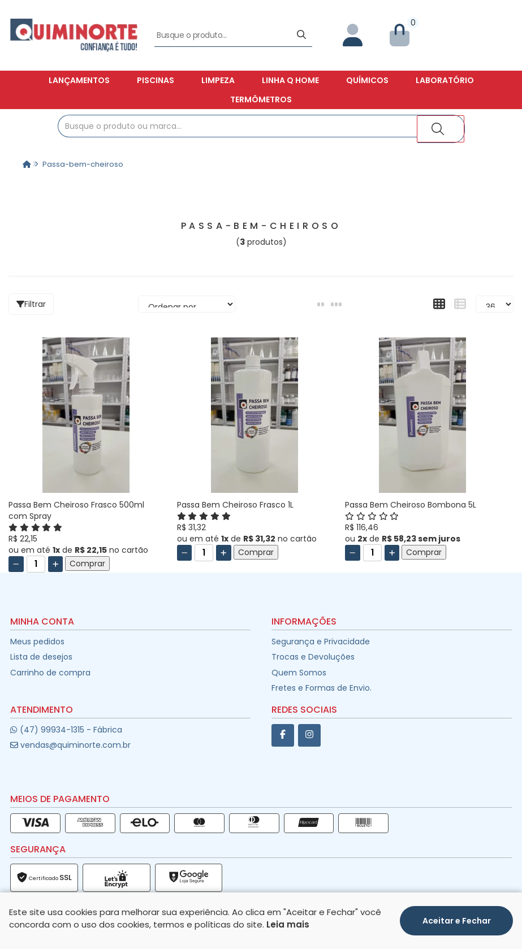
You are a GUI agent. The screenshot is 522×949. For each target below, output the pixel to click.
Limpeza (218, 80)
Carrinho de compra (50, 672)
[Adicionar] (55, 564)
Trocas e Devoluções (313, 656)
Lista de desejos (41, 656)
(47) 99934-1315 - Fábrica (66, 729)
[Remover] (16, 564)
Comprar (87, 563)
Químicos (367, 80)
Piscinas (155, 80)
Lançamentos (79, 80)
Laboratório (445, 80)
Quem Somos (298, 672)
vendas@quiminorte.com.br (70, 745)
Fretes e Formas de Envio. (321, 688)
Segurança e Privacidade (320, 641)
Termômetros (261, 99)
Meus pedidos (37, 641)
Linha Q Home (290, 80)
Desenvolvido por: (261, 939)
